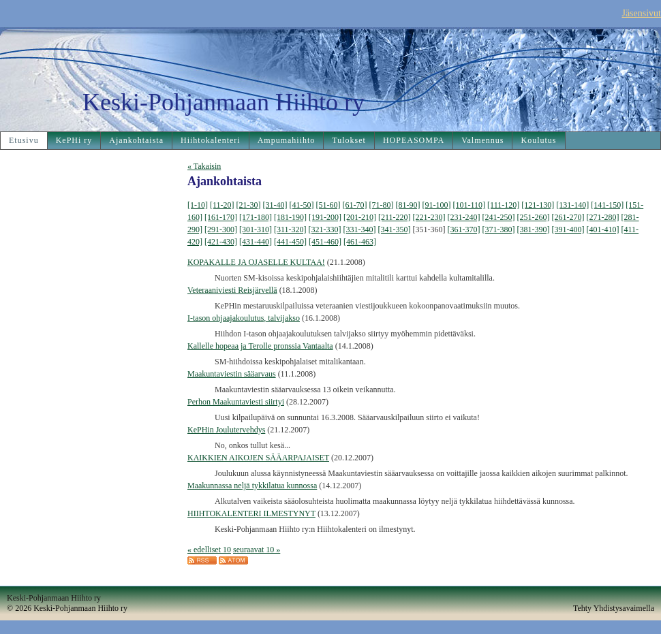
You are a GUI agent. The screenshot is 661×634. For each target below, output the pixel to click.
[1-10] (197, 205)
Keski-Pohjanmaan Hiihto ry (223, 102)
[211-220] (394, 217)
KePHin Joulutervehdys (226, 429)
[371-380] (498, 229)
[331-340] (359, 229)
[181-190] (290, 217)
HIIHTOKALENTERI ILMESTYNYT (251, 513)
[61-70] (355, 205)
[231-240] (464, 217)
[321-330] (325, 229)
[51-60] (328, 205)
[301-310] (255, 229)
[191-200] (325, 217)
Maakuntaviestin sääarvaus (231, 374)
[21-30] (248, 205)
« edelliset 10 (209, 549)
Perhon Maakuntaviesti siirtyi (235, 402)
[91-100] (436, 205)
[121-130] (537, 205)
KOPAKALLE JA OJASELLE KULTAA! (256, 262)
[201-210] (359, 217)
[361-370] (464, 229)
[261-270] (568, 217)
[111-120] (503, 205)
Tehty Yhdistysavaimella (613, 608)
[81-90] (408, 205)
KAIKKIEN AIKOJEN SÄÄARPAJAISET (258, 457)
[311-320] (290, 229)
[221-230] (429, 217)
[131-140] (572, 205)
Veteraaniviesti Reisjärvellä (232, 290)
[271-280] (603, 217)
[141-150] (607, 205)
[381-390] (533, 229)
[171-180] (255, 217)
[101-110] (469, 205)
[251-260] (533, 217)
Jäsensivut (641, 13)
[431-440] (255, 242)
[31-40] (275, 205)
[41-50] (302, 205)
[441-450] (290, 242)
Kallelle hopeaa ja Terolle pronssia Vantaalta (260, 346)
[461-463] (359, 242)
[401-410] (603, 229)
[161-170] (220, 217)
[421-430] (220, 242)
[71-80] (381, 205)
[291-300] (220, 229)
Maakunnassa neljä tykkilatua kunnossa (252, 485)
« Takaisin (204, 166)
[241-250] (498, 217)
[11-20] (222, 205)
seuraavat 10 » (256, 549)
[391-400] (568, 229)
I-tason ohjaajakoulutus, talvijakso (243, 318)
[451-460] (325, 242)
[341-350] (394, 229)
